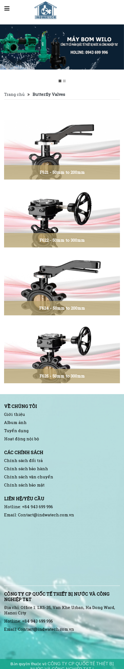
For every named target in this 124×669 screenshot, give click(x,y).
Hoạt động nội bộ (21, 439)
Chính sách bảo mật (24, 485)
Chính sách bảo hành (26, 469)
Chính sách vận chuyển (28, 477)
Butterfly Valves (49, 94)
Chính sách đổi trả (23, 460)
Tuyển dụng (16, 431)
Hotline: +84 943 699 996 (28, 507)
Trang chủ (14, 94)
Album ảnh (15, 422)
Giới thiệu (14, 414)
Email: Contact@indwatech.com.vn (39, 515)
